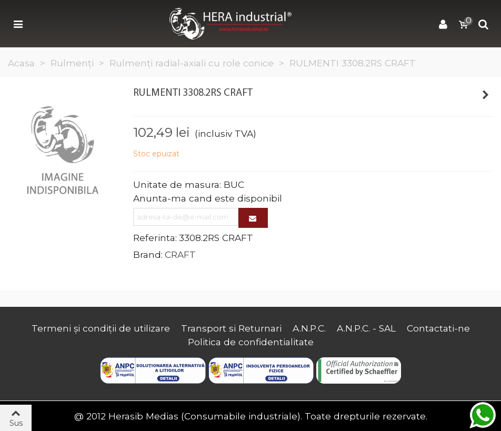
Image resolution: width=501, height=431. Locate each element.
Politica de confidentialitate (251, 341)
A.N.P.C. (309, 328)
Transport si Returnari (231, 328)
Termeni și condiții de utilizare (101, 328)
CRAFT (180, 254)
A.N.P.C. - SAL (366, 328)
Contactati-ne (438, 328)
